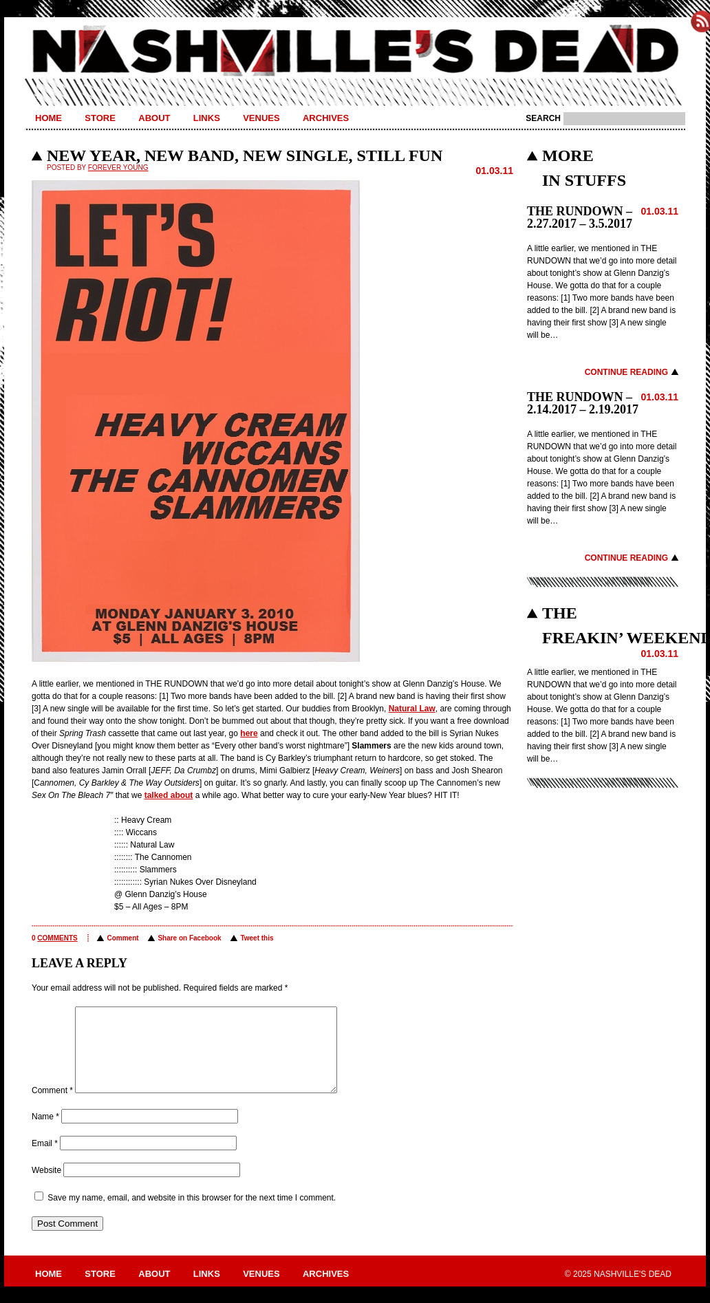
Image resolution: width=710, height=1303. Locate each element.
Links (206, 118)
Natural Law (412, 708)
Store (100, 118)
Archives (326, 118)
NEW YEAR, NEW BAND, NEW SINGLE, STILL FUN (244, 155)
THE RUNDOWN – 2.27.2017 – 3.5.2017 (579, 217)
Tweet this (256, 938)
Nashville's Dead (355, 51)
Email (45, 1160)
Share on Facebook (189, 938)
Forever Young (118, 167)
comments (57, 938)
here (248, 733)
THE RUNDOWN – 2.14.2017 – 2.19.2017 (582, 403)
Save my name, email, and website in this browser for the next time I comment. (191, 1214)
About (154, 118)
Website (46, 1187)
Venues (261, 118)
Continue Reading (626, 372)
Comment (122, 938)
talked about (168, 795)
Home (48, 118)
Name (45, 1133)
